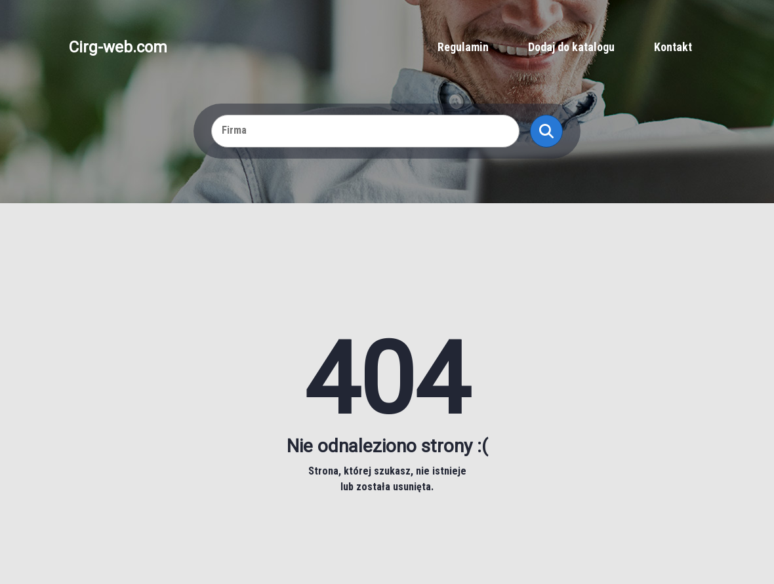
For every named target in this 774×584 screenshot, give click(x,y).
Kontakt (673, 47)
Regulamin (463, 47)
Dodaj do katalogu (571, 47)
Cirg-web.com (118, 47)
